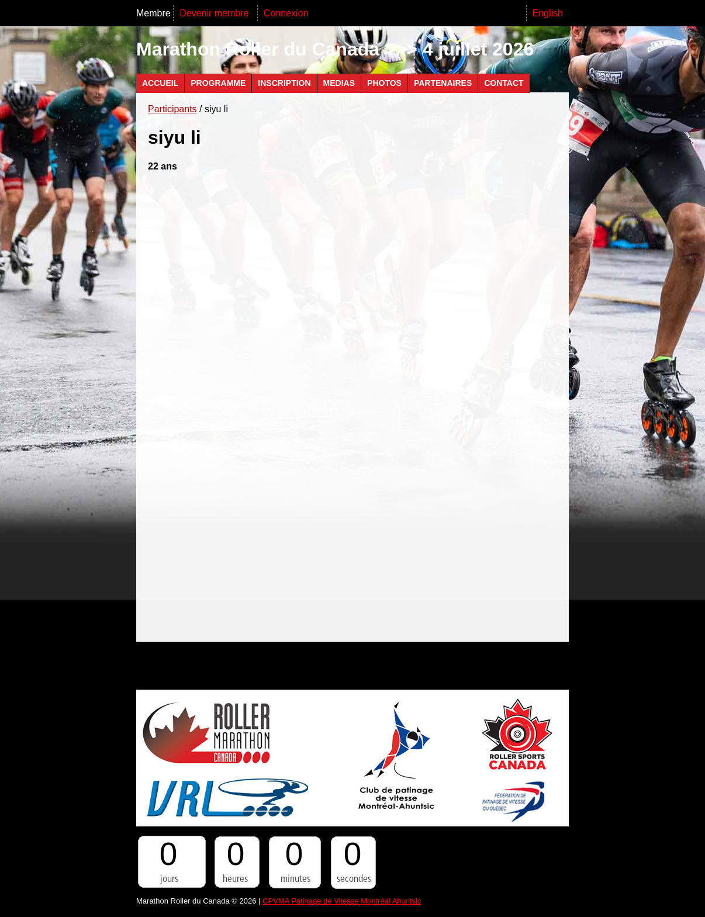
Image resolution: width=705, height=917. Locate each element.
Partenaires (443, 83)
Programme (218, 83)
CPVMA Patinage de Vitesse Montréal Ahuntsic (341, 901)
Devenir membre (215, 13)
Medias (339, 83)
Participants (172, 109)
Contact (503, 83)
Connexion (286, 13)
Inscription (284, 83)
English (548, 13)
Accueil (160, 83)
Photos (384, 83)
